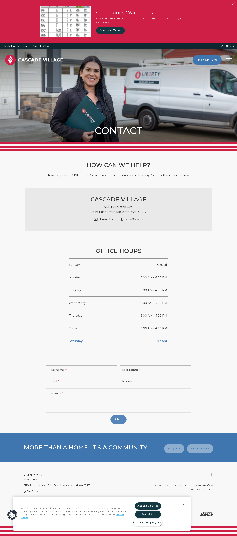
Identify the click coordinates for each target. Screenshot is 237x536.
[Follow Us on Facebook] (211, 474)
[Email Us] (103, 225)
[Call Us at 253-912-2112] (132, 225)
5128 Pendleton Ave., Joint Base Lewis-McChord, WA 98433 (57, 485)
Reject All (148, 514)
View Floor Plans (200, 448)
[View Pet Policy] (31, 491)
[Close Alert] (233, 3)
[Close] (183, 504)
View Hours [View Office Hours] (30, 479)
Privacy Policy (197, 489)
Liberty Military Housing (16, 46)
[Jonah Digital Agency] (206, 514)
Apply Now (174, 448)
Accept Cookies (147, 505)
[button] (12, 515)
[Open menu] (228, 60)
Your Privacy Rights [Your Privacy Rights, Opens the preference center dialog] (148, 522)
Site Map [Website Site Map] (209, 489)
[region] (102, 514)
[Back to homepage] (34, 60)
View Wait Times (110, 30)
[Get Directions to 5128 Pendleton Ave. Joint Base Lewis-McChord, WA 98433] (118, 215)
